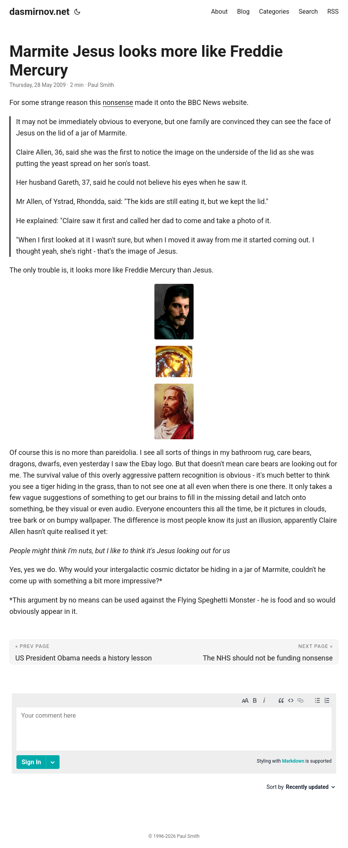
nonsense (118, 102)
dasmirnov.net (39, 11)
